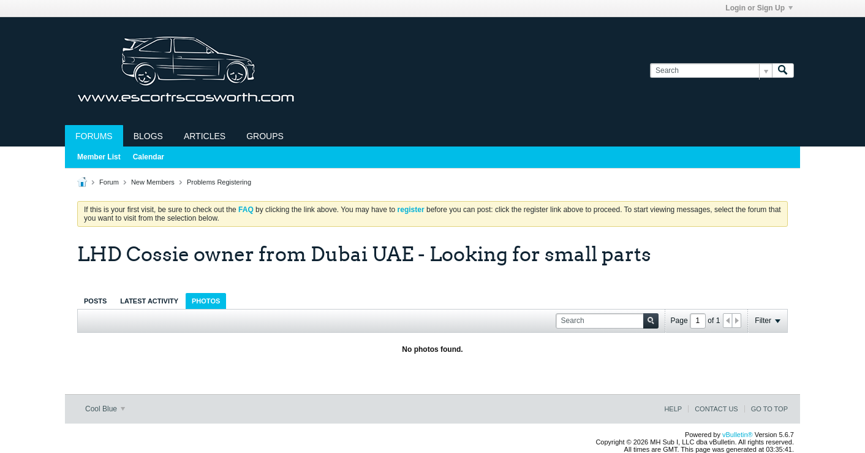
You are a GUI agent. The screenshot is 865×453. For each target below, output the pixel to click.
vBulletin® (737, 434)
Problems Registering (219, 182)
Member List (99, 157)
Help (673, 409)
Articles (204, 136)
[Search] (711, 70)
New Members (153, 182)
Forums (94, 136)
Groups (265, 136)
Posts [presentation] (95, 301)
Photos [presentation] (206, 301)
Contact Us (716, 409)
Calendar (148, 157)
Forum (109, 182)
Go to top (769, 409)
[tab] (95, 300)
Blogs (148, 136)
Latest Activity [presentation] (149, 301)
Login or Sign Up (759, 8)
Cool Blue (105, 409)
